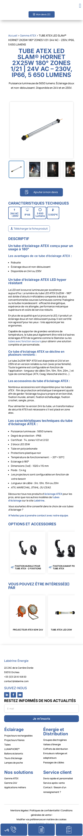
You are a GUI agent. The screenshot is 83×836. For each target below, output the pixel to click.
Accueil (12, 35)
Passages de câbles (53, 762)
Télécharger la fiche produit (31, 228)
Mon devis (43, 14)
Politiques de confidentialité (44, 810)
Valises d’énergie (52, 744)
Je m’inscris (41, 718)
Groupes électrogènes (55, 739)
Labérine (38, 500)
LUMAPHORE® (12, 749)
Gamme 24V (10, 782)
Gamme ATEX (28, 35)
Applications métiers (15, 787)
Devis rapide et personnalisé (58, 778)
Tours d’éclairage (13, 758)
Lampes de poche (13, 762)
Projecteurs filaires (14, 740)
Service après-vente (54, 782)
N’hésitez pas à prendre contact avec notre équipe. (38, 515)
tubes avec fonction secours (24, 341)
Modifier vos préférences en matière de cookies (41, 819)
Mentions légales (19, 810)
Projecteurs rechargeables (18, 735)
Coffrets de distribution (55, 748)
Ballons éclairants (13, 753)
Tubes (7, 744)
